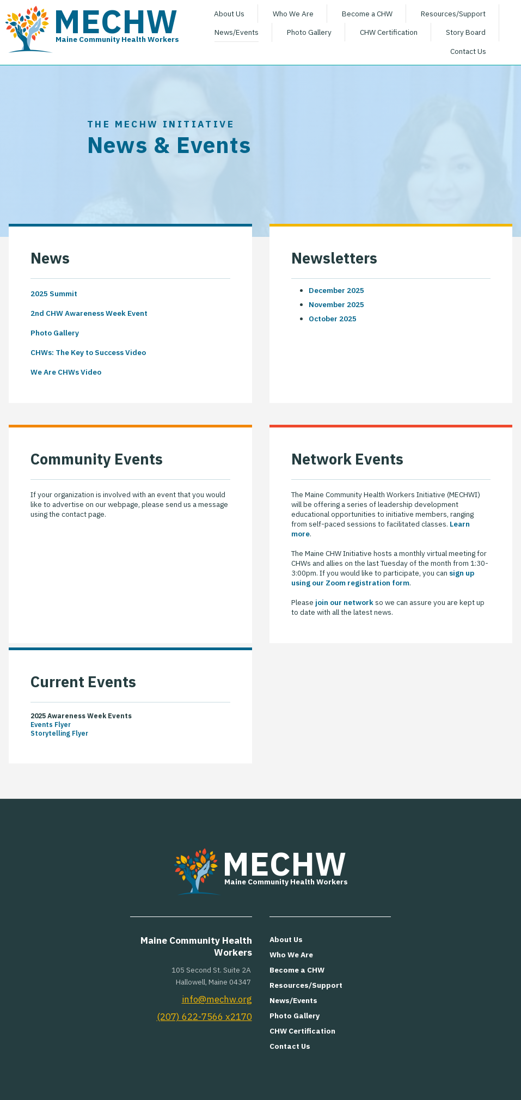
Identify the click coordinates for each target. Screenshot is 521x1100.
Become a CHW (367, 14)
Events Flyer (50, 724)
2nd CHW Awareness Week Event (89, 313)
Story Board (466, 32)
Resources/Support (453, 14)
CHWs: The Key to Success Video (88, 352)
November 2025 (336, 304)
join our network (344, 602)
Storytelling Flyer (59, 733)
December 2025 (336, 290)
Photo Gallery (309, 32)
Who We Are (293, 14)
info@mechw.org (217, 999)
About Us (229, 14)
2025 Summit (53, 293)
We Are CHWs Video (65, 372)
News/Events (236, 32)
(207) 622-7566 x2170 (204, 1017)
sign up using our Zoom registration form (382, 578)
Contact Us (468, 51)
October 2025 (333, 318)
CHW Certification (389, 32)
